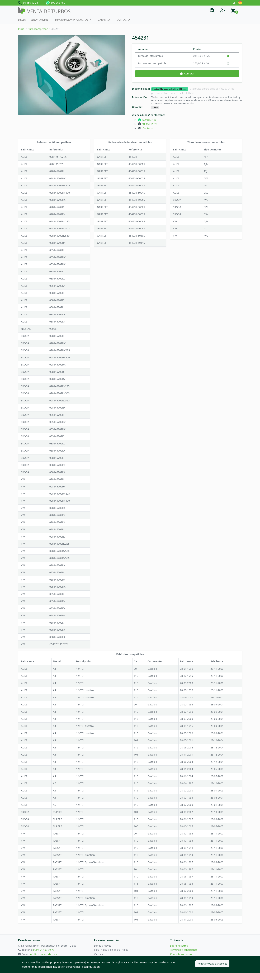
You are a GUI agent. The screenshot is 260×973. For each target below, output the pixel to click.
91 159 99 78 (28, 3)
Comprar (186, 73)
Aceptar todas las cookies (212, 963)
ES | (237, 3)
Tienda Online (38, 19)
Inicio (22, 19)
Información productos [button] (72, 19)
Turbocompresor (38, 29)
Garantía (104, 19)
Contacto (123, 19)
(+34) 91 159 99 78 (43, 949)
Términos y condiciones (183, 949)
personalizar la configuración (83, 966)
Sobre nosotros (179, 945)
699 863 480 (55, 2)
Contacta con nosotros (183, 954)
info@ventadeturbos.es (43, 954)
